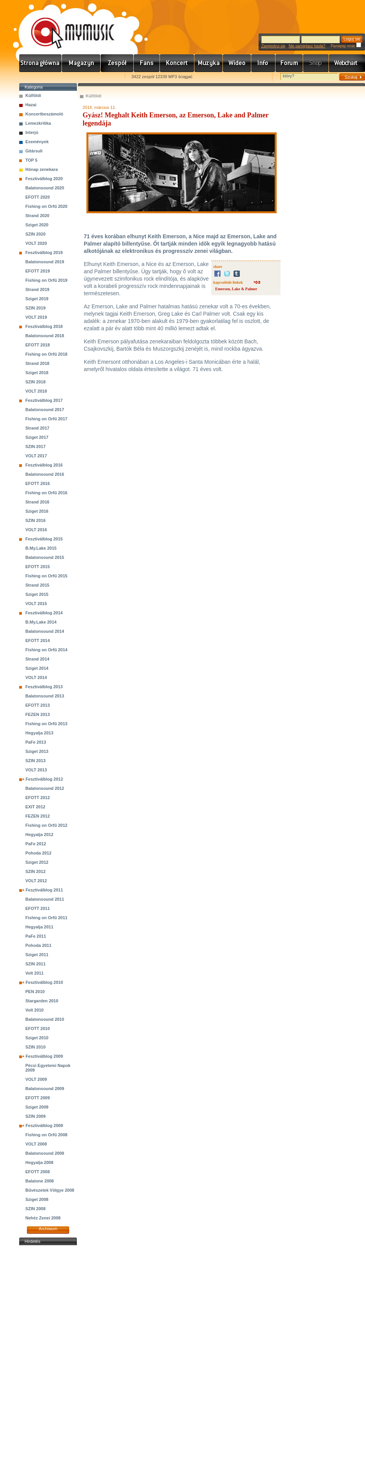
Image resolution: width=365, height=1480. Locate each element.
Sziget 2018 (36, 372)
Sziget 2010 (36, 1037)
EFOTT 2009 (37, 1097)
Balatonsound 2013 (44, 696)
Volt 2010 (34, 1010)
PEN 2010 (35, 991)
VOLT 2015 (36, 603)
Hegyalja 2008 (39, 1162)
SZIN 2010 (35, 1047)
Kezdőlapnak (67, 77)
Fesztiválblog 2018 (44, 326)
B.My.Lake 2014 (40, 622)
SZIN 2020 (35, 234)
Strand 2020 (37, 215)
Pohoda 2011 (38, 945)
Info (263, 63)
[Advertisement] (48, 1362)
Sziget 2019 (36, 298)
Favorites (35, 77)
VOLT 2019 (36, 317)
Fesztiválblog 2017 (44, 400)
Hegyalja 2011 (39, 927)
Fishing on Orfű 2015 (46, 576)
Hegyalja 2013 (39, 733)
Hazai (30, 104)
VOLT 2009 (36, 1079)
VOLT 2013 (36, 770)
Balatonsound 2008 (44, 1153)
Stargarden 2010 (41, 1000)
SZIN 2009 (35, 1116)
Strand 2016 (37, 502)
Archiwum (48, 1228)
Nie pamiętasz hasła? (307, 46)
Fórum (289, 63)
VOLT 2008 (36, 1144)
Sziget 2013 (36, 751)
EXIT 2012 (35, 806)
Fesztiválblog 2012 (44, 779)
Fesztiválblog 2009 (44, 1056)
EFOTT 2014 (37, 640)
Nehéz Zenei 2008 (43, 1218)
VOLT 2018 (36, 391)
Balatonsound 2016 (44, 474)
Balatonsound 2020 (44, 188)
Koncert (177, 63)
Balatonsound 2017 (44, 409)
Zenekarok (117, 63)
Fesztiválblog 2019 (44, 252)
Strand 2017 (37, 428)
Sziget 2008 (36, 1199)
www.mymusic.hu (66, 25)
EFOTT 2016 (37, 483)
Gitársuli (34, 151)
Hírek (81, 63)
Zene (208, 63)
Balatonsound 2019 (44, 261)
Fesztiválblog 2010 (44, 982)
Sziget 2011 (36, 954)
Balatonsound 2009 (44, 1088)
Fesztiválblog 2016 (44, 465)
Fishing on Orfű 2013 (46, 723)
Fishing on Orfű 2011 (46, 917)
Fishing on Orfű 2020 (46, 206)
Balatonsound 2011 (44, 899)
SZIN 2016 (35, 520)
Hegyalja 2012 (39, 834)
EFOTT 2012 (37, 797)
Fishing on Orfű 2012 (46, 825)
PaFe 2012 (35, 843)
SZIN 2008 (35, 1208)
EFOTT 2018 (37, 345)
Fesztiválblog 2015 (44, 539)
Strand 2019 (37, 289)
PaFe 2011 (35, 936)
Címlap (40, 63)
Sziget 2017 (36, 437)
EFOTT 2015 (37, 566)
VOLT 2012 (36, 880)
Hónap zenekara (41, 169)
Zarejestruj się (273, 46)
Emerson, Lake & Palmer (236, 289)
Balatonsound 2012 (44, 788)
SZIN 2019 (35, 308)
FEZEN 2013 (37, 714)
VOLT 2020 (36, 243)
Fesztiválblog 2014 (44, 612)
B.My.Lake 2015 (40, 548)
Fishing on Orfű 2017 (46, 418)
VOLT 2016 (36, 529)
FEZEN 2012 (37, 816)
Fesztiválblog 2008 (44, 1125)
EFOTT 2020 (37, 197)
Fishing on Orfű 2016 (46, 492)
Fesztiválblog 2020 (44, 178)
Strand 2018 (37, 363)
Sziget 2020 (36, 224)
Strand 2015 (37, 585)
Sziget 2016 (36, 511)
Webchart (347, 63)
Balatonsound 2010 (44, 1019)
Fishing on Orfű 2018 (46, 354)
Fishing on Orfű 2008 (46, 1134)
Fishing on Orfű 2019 (46, 280)
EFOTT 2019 (37, 271)
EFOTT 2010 (37, 1028)
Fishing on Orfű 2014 (46, 649)
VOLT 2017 (36, 455)
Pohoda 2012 (38, 853)
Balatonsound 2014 (44, 631)
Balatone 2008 (39, 1181)
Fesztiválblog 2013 (44, 686)
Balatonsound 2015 (44, 557)
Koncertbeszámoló (44, 114)
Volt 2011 (34, 973)
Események (37, 141)
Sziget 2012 (36, 862)
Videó (237, 63)
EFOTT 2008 (37, 1171)
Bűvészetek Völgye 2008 (49, 1190)
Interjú (31, 132)
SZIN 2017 (35, 446)
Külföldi (33, 95)
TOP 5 (31, 160)
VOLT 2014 (36, 677)
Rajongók (147, 63)
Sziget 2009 (36, 1107)
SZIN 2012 (35, 871)
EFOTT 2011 (37, 908)
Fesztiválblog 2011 (44, 890)
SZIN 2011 (35, 964)
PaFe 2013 (35, 742)
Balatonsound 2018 (44, 335)
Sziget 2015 (36, 594)
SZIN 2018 (35, 382)
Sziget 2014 (36, 668)
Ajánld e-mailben (100, 77)
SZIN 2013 (35, 760)
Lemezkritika (38, 123)
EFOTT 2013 (37, 705)
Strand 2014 (37, 659)
